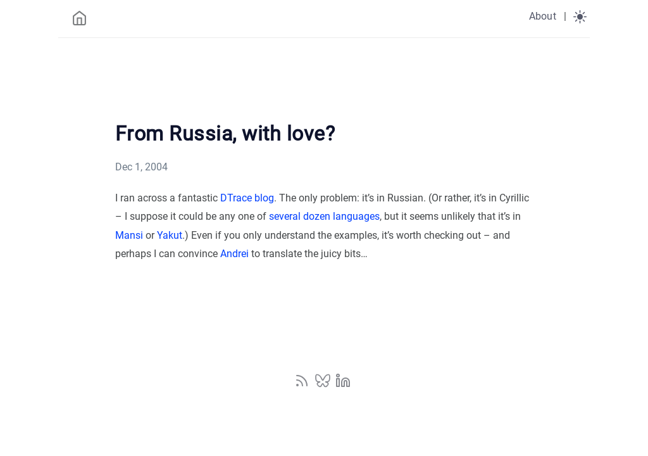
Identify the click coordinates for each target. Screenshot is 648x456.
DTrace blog (247, 198)
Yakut (169, 235)
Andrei (234, 254)
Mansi (129, 235)
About (542, 16)
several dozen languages (324, 216)
